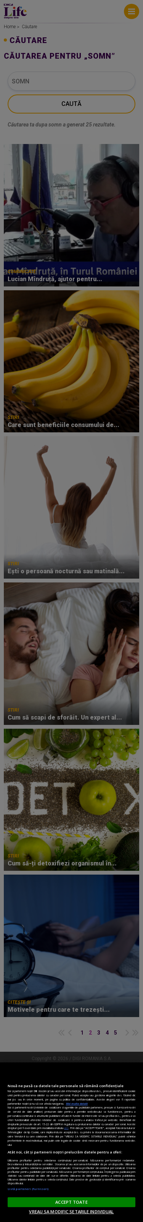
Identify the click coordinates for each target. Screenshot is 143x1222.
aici (66, 1128)
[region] (71, 1142)
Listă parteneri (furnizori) (28, 1189)
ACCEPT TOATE (71, 1202)
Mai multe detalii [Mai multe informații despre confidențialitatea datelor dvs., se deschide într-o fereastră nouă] (77, 1103)
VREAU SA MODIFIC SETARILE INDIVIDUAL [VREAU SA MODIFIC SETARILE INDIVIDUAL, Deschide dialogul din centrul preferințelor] (71, 1211)
